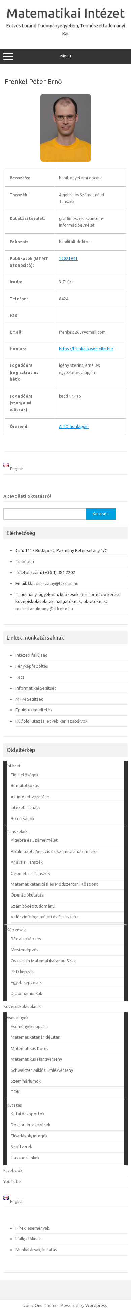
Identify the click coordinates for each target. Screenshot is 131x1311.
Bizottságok (22, 818)
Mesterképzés (24, 949)
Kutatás (14, 1105)
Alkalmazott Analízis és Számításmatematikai (55, 851)
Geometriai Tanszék (30, 873)
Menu (65, 56)
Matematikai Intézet (65, 13)
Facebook (12, 1170)
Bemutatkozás (25, 785)
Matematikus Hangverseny (36, 1059)
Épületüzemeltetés (33, 709)
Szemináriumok (26, 1081)
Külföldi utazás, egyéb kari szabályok (51, 720)
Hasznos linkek (25, 1157)
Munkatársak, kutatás (36, 1249)
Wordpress (96, 1305)
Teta (20, 677)
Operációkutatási (27, 894)
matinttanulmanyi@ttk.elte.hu (44, 608)
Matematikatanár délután (35, 1037)
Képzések (16, 929)
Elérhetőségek (24, 774)
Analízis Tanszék (27, 862)
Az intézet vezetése (30, 796)
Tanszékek (17, 831)
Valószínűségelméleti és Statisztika (45, 916)
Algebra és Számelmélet (34, 840)
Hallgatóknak (28, 1238)
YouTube (12, 1181)
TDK (15, 1091)
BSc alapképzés (26, 938)
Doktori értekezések (30, 1124)
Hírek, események (32, 1228)
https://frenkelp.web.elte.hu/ (86, 349)
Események (17, 1017)
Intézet (14, 765)
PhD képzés (22, 971)
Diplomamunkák (26, 993)
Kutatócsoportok (27, 1113)
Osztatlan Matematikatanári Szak (43, 960)
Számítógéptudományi (33, 906)
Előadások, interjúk (29, 1135)
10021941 (68, 258)
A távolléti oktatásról (27, 496)
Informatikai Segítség (36, 688)
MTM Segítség (29, 699)
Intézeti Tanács (25, 807)
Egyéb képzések (26, 982)
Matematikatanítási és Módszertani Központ (54, 884)
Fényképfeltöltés (31, 666)
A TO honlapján (74, 426)
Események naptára (30, 1026)
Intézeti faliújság (31, 655)
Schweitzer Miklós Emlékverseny (42, 1070)
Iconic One (33, 1305)
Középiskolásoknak (22, 1006)
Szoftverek (21, 1146)
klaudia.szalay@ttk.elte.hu (53, 583)
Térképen (24, 561)
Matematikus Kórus (29, 1048)
